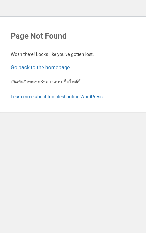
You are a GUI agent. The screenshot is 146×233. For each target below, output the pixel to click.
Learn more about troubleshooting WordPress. (57, 96)
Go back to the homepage (40, 67)
